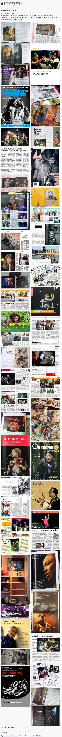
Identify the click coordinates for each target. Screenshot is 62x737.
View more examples (7, 727)
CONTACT (39, 736)
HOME (32, 736)
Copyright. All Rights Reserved (9, 736)
